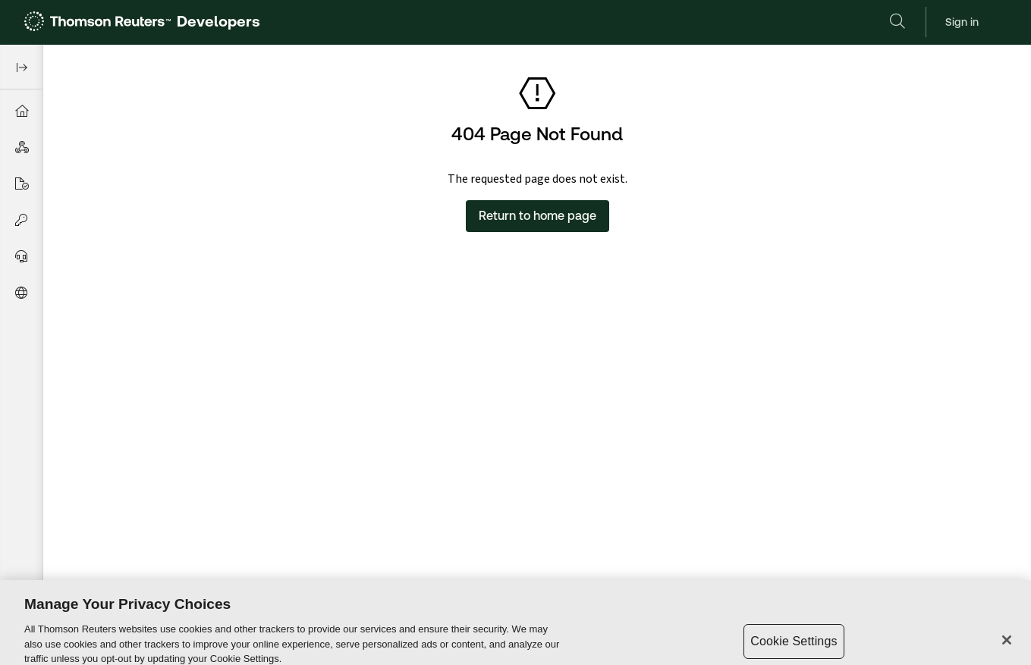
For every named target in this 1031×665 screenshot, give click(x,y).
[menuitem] (21, 111)
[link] (142, 22)
